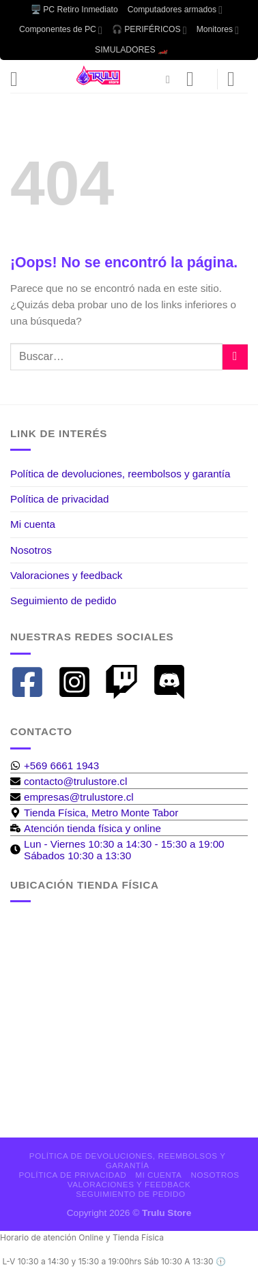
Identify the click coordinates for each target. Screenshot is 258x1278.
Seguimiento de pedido (63, 600)
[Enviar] (235, 357)
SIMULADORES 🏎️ (131, 50)
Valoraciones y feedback (66, 575)
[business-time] (85, 828)
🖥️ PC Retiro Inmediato (74, 9)
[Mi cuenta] (196, 79)
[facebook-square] (32, 682)
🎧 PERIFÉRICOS (149, 30)
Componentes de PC (60, 30)
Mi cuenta (32, 524)
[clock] (129, 849)
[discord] (174, 682)
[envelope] (68, 781)
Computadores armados (175, 9)
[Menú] (20, 79)
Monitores (218, 30)
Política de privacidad (59, 499)
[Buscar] (171, 79)
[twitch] (126, 682)
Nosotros (31, 550)
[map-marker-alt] (94, 812)
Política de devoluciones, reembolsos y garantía (120, 473)
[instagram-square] (79, 682)
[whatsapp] (54, 765)
